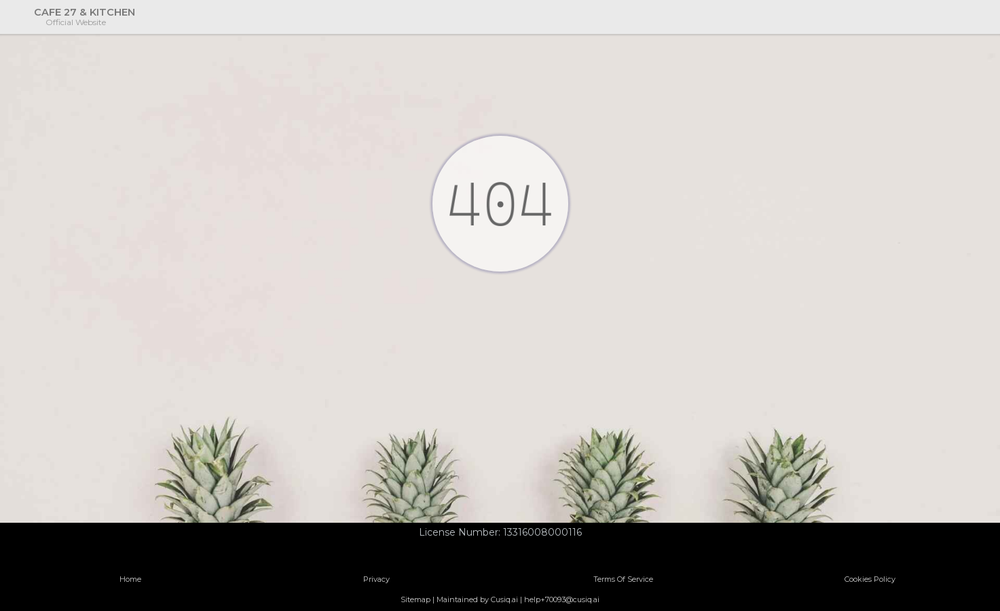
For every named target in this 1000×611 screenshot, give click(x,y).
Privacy (376, 579)
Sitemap (415, 599)
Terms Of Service (623, 579)
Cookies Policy (870, 579)
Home (130, 579)
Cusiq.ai (504, 599)
